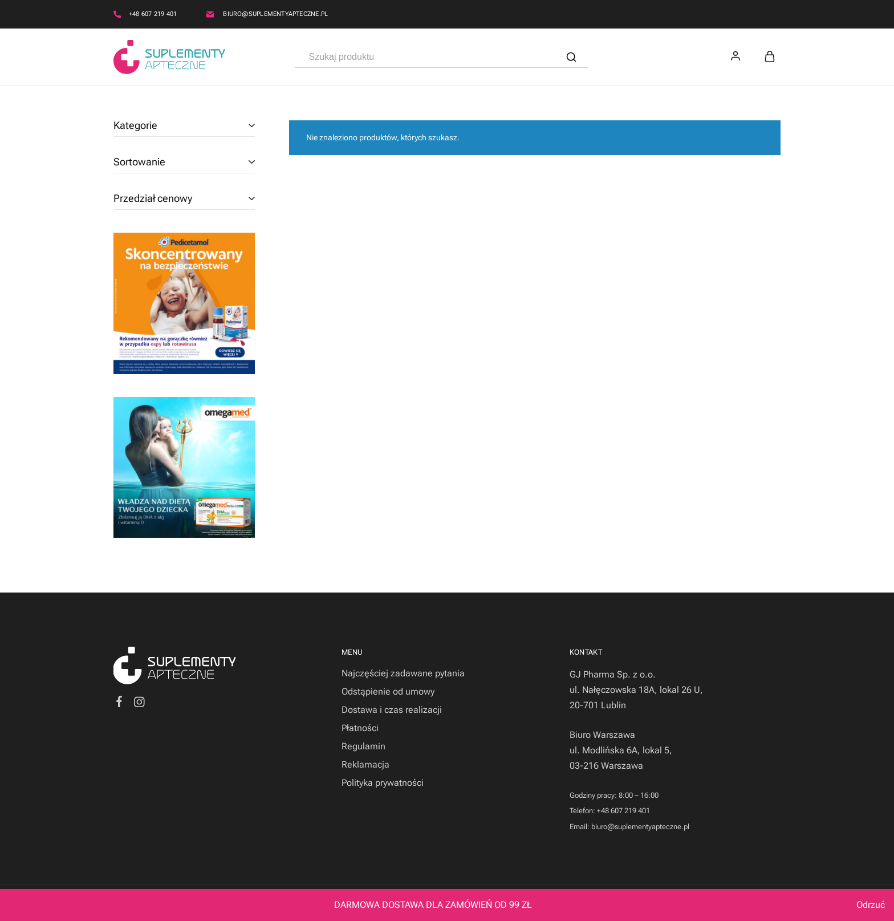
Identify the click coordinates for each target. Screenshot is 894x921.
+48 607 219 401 (153, 14)
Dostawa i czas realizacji (392, 709)
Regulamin (363, 746)
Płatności (360, 728)
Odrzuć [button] (870, 904)
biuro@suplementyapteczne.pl (275, 14)
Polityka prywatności (383, 782)
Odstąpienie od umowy (388, 691)
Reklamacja (365, 764)
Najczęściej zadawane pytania (403, 673)
